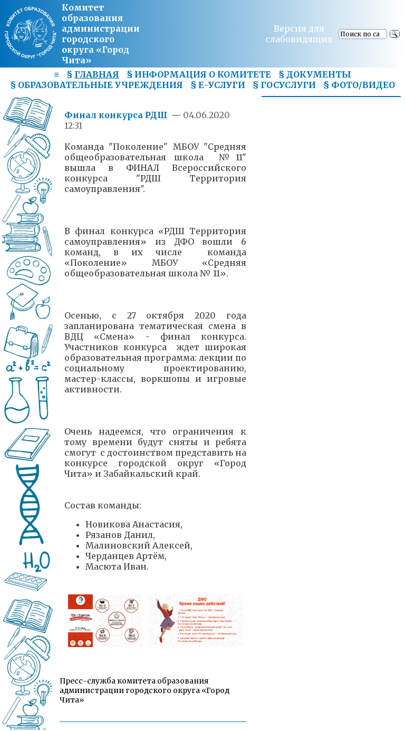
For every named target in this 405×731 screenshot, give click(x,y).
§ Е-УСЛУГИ (217, 85)
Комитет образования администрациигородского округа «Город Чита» (101, 33)
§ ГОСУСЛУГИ (284, 85)
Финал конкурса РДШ (116, 115)
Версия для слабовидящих (299, 33)
